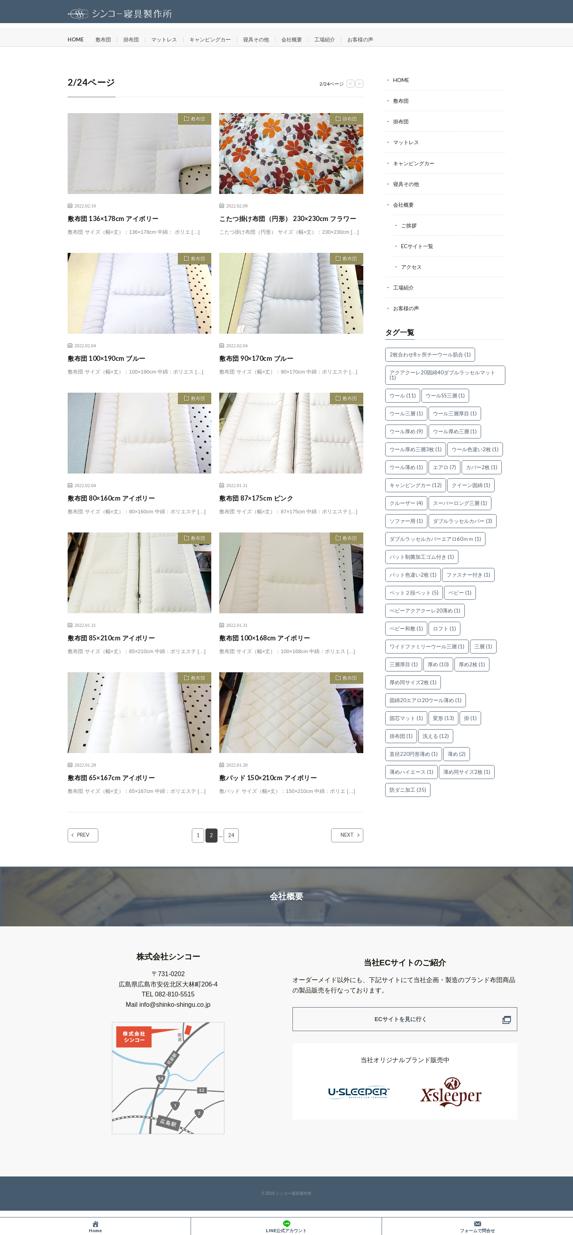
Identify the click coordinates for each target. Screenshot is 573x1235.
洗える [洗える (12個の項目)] (436, 735)
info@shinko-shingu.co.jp (174, 1015)
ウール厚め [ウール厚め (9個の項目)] (406, 430)
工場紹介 (338, 39)
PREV (90, 846)
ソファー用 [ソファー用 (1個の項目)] (406, 520)
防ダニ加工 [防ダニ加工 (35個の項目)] (408, 789)
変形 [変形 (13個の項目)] (443, 717)
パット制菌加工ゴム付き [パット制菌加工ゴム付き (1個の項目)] (422, 556)
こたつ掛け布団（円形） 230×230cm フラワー (288, 223)
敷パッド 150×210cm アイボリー (273, 788)
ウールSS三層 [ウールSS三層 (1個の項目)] (445, 394)
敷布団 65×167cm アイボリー (116, 788)
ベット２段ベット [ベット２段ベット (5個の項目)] (414, 592)
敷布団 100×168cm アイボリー (269, 648)
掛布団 (134, 39)
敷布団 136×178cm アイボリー (118, 218)
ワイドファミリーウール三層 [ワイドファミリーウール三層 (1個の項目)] (427, 645)
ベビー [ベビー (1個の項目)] (460, 592)
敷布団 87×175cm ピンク (260, 508)
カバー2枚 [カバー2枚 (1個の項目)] (481, 466)
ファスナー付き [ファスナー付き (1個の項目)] (468, 574)
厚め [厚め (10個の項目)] (438, 663)
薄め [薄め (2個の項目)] (457, 753)
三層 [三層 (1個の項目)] (483, 645)
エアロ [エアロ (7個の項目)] (444, 466)
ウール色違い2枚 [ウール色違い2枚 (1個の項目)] (475, 448)
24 (231, 846)
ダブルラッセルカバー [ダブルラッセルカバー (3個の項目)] (462, 520)
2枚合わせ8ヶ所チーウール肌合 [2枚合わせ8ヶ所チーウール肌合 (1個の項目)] (430, 353)
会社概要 (303, 39)
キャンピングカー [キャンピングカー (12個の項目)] (416, 484)
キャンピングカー (217, 39)
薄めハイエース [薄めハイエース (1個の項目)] (411, 771)
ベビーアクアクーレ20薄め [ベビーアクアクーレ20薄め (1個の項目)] (425, 610)
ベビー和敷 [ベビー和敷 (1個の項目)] (406, 627)
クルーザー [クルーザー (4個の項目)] (406, 502)
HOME (76, 39)
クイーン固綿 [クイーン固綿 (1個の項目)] (471, 484)
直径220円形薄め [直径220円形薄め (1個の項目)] (414, 753)
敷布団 (105, 39)
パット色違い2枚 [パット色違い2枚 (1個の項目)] (413, 574)
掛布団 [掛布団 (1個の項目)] (401, 735)
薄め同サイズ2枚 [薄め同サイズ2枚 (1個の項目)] (466, 771)
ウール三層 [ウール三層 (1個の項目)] (406, 412)
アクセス (412, 266)
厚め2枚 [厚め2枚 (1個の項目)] (472, 663)
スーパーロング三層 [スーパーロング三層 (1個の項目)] (460, 502)
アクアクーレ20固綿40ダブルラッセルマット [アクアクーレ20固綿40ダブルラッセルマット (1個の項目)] (442, 374)
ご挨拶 (409, 224)
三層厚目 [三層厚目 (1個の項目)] (404, 663)
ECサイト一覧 (418, 245)
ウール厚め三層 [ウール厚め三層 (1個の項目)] (455, 430)
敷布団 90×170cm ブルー (260, 368)
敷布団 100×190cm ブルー (111, 368)
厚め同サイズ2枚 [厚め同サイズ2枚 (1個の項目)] (413, 681)
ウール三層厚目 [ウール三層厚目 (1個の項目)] (455, 412)
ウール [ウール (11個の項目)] (403, 394)
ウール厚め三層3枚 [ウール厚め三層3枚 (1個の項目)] (416, 448)
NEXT (340, 846)
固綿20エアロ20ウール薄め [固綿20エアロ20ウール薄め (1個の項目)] (426, 699)
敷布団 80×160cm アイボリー (116, 508)
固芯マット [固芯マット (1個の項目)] (406, 717)
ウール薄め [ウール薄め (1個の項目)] (406, 466)
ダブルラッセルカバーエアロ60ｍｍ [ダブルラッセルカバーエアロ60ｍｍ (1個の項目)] (435, 538)
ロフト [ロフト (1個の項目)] (444, 627)
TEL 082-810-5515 (168, 1005)
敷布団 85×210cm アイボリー (116, 648)
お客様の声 (376, 39)
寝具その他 (266, 39)
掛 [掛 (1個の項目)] (470, 717)
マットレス (169, 39)
